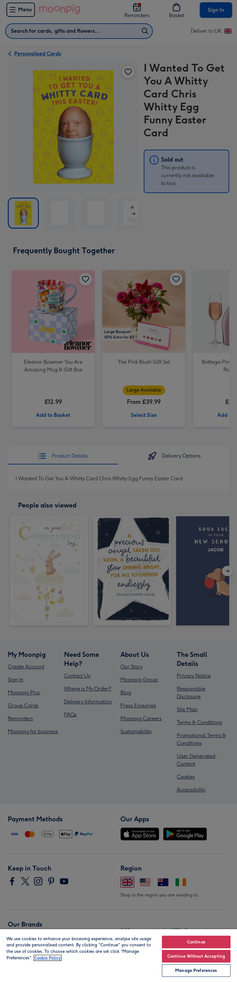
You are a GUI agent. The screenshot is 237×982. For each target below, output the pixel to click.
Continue (196, 942)
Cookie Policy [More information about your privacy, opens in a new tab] (47, 957)
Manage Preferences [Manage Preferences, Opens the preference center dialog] (196, 970)
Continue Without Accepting (196, 956)
